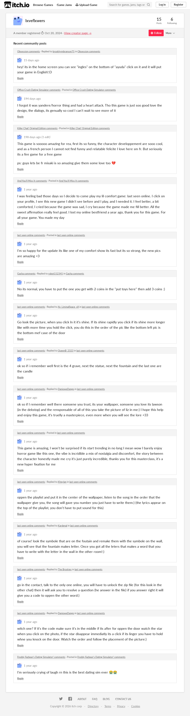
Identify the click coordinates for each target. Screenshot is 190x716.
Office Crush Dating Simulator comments (38, 89)
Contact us (123, 699)
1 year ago (30, 189)
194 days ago (32, 98)
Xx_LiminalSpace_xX (68, 306)
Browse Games (43, 4)
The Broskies (65, 569)
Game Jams (64, 4)
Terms (107, 706)
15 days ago (31, 60)
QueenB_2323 (65, 350)
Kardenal (62, 525)
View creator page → (77, 33)
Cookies (135, 706)
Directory (93, 706)
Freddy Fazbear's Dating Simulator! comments (41, 656)
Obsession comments (28, 51)
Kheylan (62, 481)
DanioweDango (66, 389)
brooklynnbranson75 (64, 51)
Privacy (121, 706)
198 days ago (32, 137)
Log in (162, 4)
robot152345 (55, 273)
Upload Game (86, 4)
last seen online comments (31, 235)
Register (178, 4)
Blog (106, 699)
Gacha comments (26, 273)
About (82, 699)
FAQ (94, 699)
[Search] (148, 4)
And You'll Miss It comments (32, 180)
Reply (20, 78)
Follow (156, 33)
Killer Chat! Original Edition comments (37, 128)
